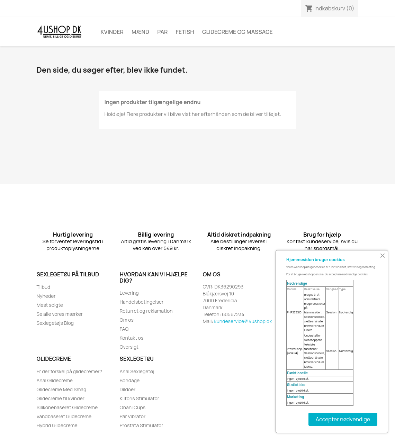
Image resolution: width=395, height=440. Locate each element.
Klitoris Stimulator (139, 398)
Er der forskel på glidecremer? (69, 371)
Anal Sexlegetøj (137, 371)
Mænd (140, 32)
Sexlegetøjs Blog (55, 323)
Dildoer (128, 389)
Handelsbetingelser (142, 302)
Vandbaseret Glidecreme (64, 416)
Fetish (185, 32)
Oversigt (129, 346)
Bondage (130, 380)
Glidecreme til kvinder (60, 398)
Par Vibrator (133, 416)
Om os (127, 320)
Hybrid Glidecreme (57, 425)
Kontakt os (132, 337)
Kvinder (112, 32)
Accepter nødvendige (343, 419)
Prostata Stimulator (141, 425)
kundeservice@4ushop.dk (243, 321)
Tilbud (44, 287)
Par (162, 32)
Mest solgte (50, 305)
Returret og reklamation (146, 311)
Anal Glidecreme (55, 380)
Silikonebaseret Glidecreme (67, 407)
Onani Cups (133, 407)
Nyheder (46, 296)
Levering (129, 293)
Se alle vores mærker (60, 314)
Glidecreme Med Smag (62, 389)
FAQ (124, 329)
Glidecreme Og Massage (237, 32)
